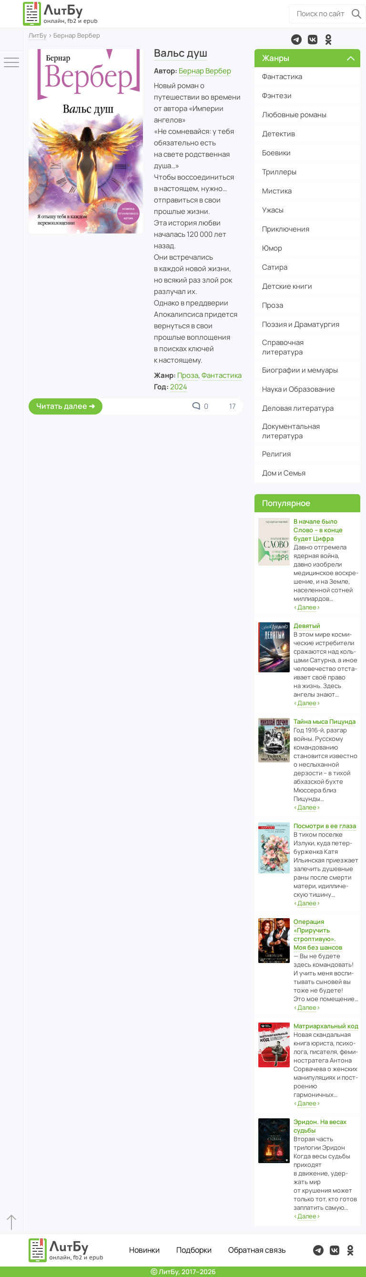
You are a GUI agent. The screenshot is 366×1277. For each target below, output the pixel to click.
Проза (187, 375)
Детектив (278, 134)
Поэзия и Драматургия (300, 324)
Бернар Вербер (205, 71)
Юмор (272, 248)
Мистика (277, 191)
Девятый (307, 625)
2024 (178, 387)
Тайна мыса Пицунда (325, 721)
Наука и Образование (298, 389)
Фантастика (222, 375)
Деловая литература (298, 408)
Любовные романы (294, 115)
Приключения (285, 229)
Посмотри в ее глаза (325, 825)
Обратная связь (257, 1250)
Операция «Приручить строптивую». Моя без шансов (318, 934)
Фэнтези (277, 96)
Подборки (194, 1250)
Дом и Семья (283, 473)
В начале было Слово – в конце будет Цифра (318, 530)
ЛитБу (38, 35)
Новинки (144, 1250)
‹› (307, 607)
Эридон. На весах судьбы (320, 1126)
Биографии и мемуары (300, 370)
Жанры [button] (308, 57)
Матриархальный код (326, 1026)
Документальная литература (291, 431)
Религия (276, 454)
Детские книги (287, 286)
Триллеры (279, 172)
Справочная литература (283, 347)
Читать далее (61, 406)
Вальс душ (180, 53)
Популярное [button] (286, 502)
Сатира (274, 267)
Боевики (276, 153)
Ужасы (273, 210)
